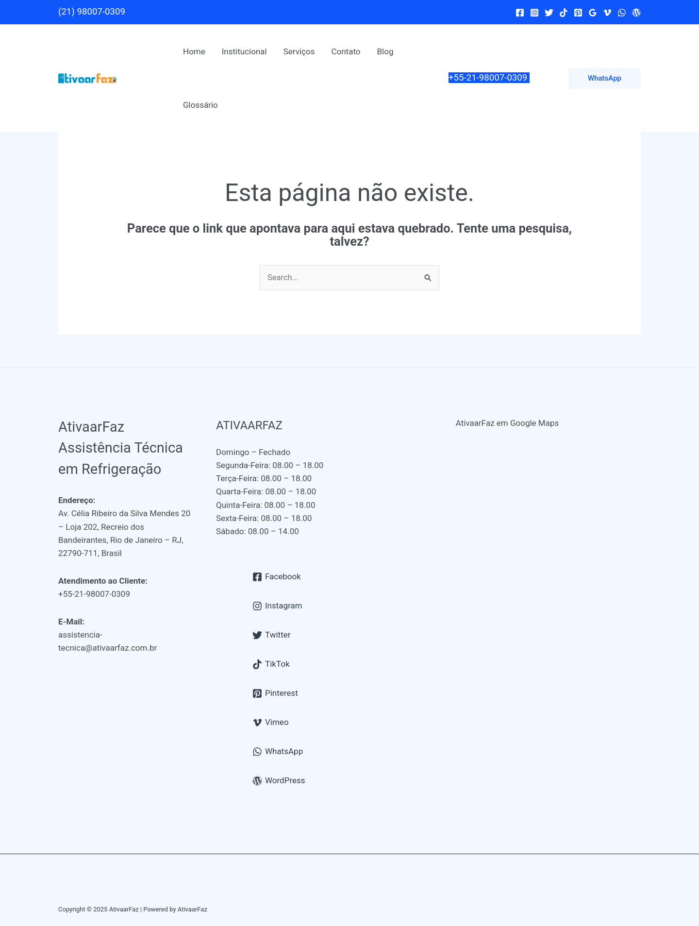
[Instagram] (534, 12)
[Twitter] (549, 12)
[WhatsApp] (621, 12)
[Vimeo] (607, 12)
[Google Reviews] (592, 12)
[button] (604, 78)
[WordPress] (636, 12)
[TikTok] (563, 12)
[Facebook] (520, 12)
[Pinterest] (578, 12)
